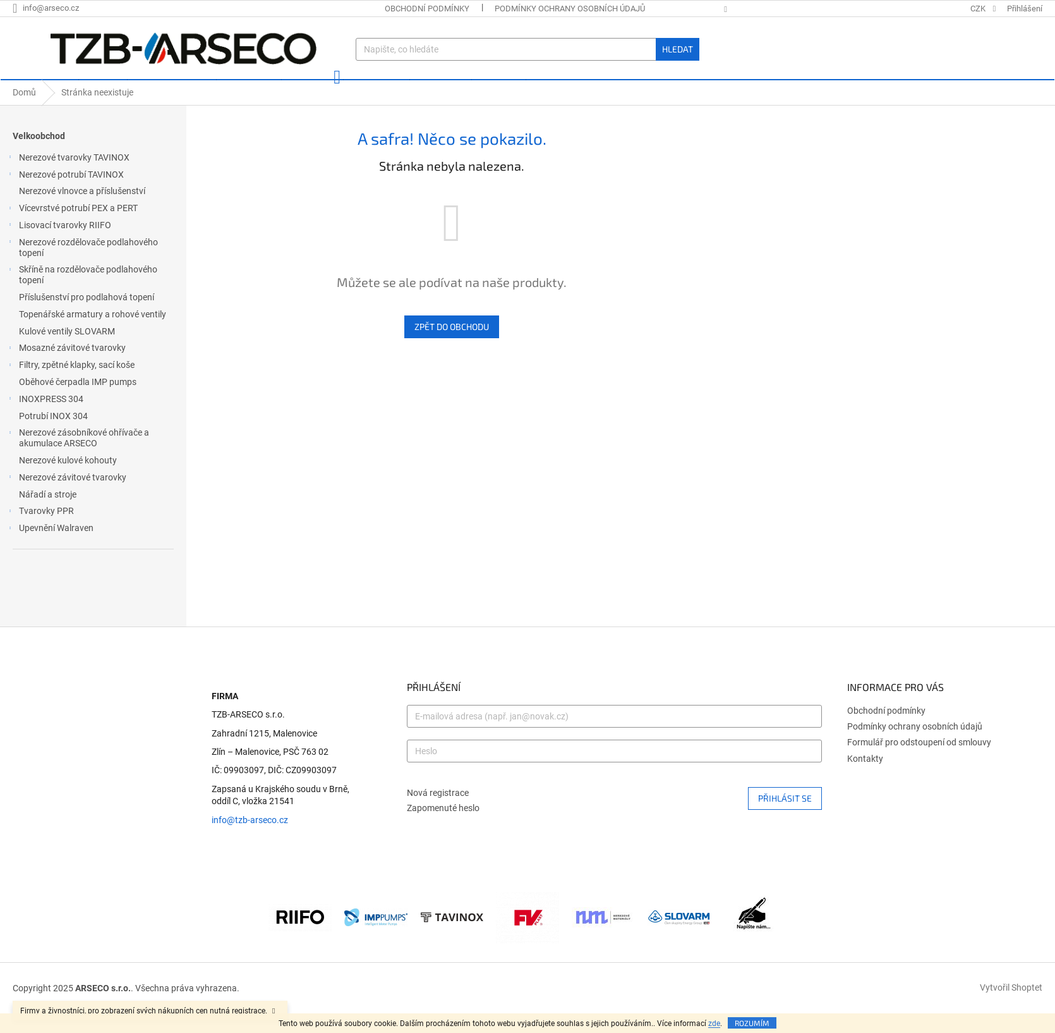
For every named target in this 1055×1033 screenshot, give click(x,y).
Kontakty (865, 778)
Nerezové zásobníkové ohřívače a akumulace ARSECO (77, 456)
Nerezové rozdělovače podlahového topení (82, 266)
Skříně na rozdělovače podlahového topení (81, 293)
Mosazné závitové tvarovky (66, 369)
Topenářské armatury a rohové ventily (93, 333)
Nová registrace (438, 811)
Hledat (677, 49)
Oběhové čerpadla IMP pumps (78, 401)
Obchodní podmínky (427, 8)
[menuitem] (39, 89)
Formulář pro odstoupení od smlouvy (919, 761)
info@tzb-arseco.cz (250, 839)
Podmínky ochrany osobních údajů (570, 8)
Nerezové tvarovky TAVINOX (68, 178)
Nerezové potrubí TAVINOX (65, 195)
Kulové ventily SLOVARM (68, 350)
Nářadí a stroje (48, 513)
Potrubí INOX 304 (54, 435)
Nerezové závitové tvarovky (66, 498)
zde (714, 1023)
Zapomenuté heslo (443, 827)
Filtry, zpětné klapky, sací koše (70, 386)
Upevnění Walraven (49, 549)
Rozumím (752, 1022)
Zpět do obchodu (451, 345)
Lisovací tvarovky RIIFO (58, 246)
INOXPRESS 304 (44, 420)
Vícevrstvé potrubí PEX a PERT (72, 229)
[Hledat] (527, 49)
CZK (978, 8)
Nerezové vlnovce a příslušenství (83, 210)
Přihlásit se (785, 816)
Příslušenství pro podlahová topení (87, 316)
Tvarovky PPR (40, 532)
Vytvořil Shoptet (1011, 1006)
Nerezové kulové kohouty (69, 479)
